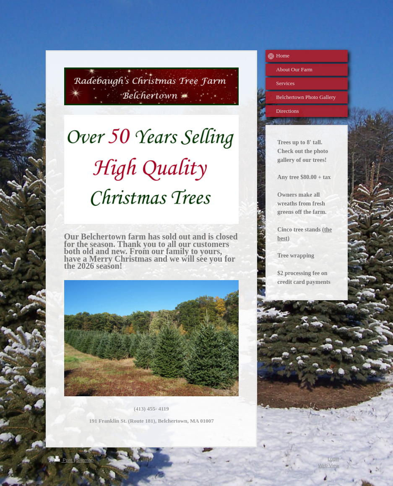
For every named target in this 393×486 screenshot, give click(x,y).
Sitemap (85, 460)
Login (333, 458)
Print (64, 460)
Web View (328, 465)
